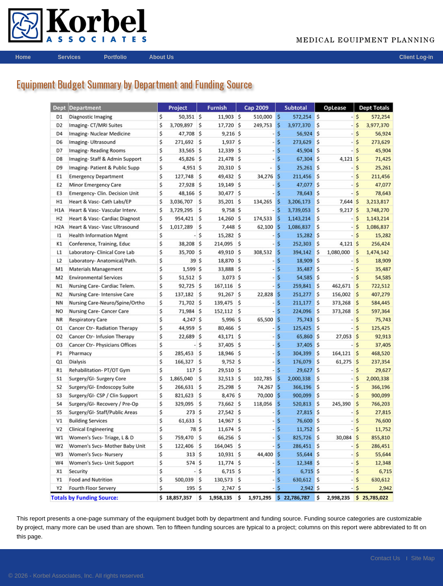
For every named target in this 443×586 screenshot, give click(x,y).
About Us (161, 57)
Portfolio (115, 57)
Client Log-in (416, 57)
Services (69, 57)
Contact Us (385, 558)
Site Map (423, 558)
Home (22, 57)
